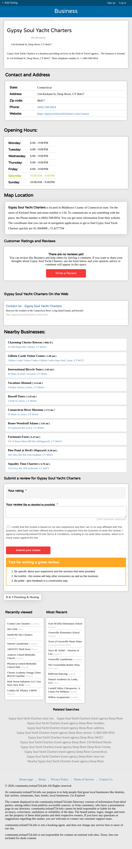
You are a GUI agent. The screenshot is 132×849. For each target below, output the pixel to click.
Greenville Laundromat (65, 660)
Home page (26, 780)
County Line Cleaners (23, 624)
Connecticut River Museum (31, 409)
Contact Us (106, 780)
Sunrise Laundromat (22, 644)
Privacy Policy (59, 780)
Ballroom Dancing (61, 674)
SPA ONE (15, 630)
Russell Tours (22, 396)
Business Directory (66, 12)
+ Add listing (10, 2)
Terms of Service (84, 780)
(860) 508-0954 (46, 107)
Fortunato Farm (24, 436)
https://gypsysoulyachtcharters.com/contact (63, 113)
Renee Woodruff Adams (29, 423)
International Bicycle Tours (31, 369)
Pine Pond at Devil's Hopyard (32, 450)
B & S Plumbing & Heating (22, 598)
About (42, 780)
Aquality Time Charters (29, 463)
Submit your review (28, 551)
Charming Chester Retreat (30, 342)
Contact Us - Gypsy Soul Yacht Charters (34, 306)
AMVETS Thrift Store (22, 650)
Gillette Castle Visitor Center (32, 355)
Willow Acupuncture (62, 698)
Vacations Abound (25, 382)
